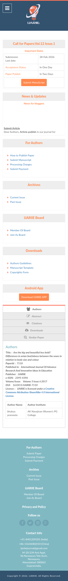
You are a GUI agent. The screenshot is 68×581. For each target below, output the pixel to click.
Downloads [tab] (34, 330)
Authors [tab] (34, 309)
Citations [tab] (34, 323)
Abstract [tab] (34, 316)
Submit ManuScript (34, 82)
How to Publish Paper (22, 155)
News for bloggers (34, 103)
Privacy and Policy (34, 506)
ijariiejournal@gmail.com (34, 548)
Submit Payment (19, 168)
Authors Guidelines (20, 263)
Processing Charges (21, 164)
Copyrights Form (19, 272)
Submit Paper (33, 453)
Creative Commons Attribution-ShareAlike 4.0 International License (32, 392)
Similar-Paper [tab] (34, 337)
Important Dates (34, 50)
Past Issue (15, 201)
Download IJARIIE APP (34, 297)
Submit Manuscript (20, 159)
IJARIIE (33, 575)
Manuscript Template (21, 267)
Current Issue (17, 197)
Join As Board (17, 234)
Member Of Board (20, 230)
